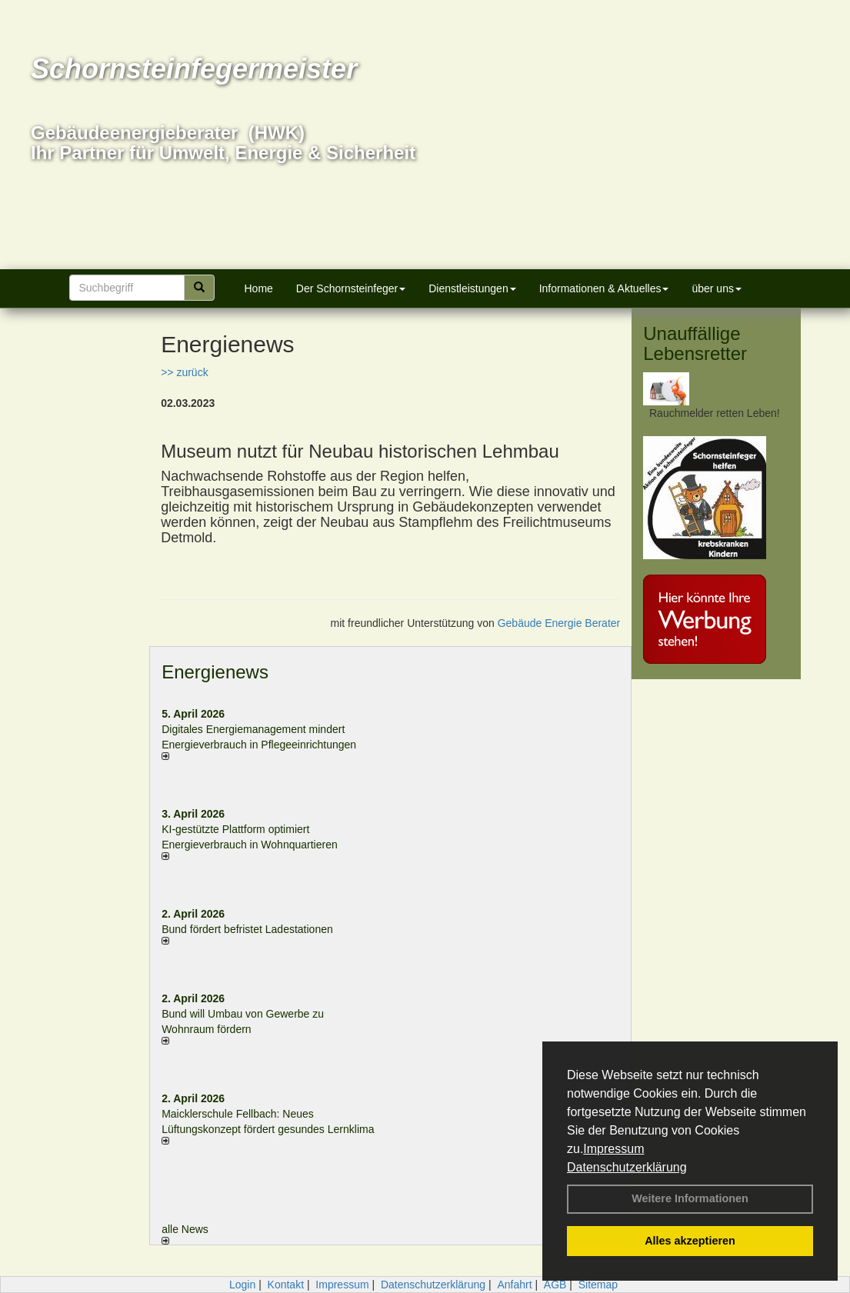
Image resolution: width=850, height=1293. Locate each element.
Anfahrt (514, 1284)
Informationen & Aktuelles (604, 288)
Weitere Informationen (690, 1198)
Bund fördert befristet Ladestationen (247, 929)
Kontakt (286, 1284)
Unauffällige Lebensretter (695, 343)
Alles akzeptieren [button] (690, 1241)
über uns (716, 288)
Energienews (215, 671)
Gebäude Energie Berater (559, 623)
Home (259, 288)
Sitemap (598, 1284)
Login (242, 1284)
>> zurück (184, 372)
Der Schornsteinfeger (350, 288)
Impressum (613, 1148)
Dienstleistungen (472, 288)
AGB (555, 1284)
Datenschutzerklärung (627, 1167)
